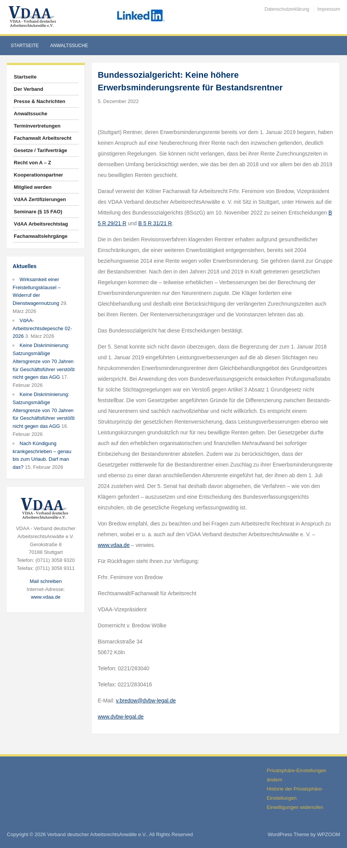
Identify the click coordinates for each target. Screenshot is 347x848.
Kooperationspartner (38, 175)
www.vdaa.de (46, 597)
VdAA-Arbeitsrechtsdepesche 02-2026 (42, 328)
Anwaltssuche (69, 45)
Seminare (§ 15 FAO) (38, 211)
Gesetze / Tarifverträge (40, 150)
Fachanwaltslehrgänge (40, 236)
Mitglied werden (32, 187)
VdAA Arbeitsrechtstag (41, 224)
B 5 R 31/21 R (155, 223)
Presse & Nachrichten (39, 101)
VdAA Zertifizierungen (40, 199)
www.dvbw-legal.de (121, 717)
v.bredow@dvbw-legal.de (146, 700)
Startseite (25, 45)
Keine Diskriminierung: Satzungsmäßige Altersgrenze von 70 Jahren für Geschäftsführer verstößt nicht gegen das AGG (44, 361)
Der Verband (28, 89)
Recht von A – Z (32, 162)
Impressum (329, 9)
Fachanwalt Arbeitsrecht (43, 138)
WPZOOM (328, 834)
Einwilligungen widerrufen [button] (295, 807)
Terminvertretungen (37, 126)
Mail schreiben (45, 581)
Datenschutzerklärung (287, 9)
